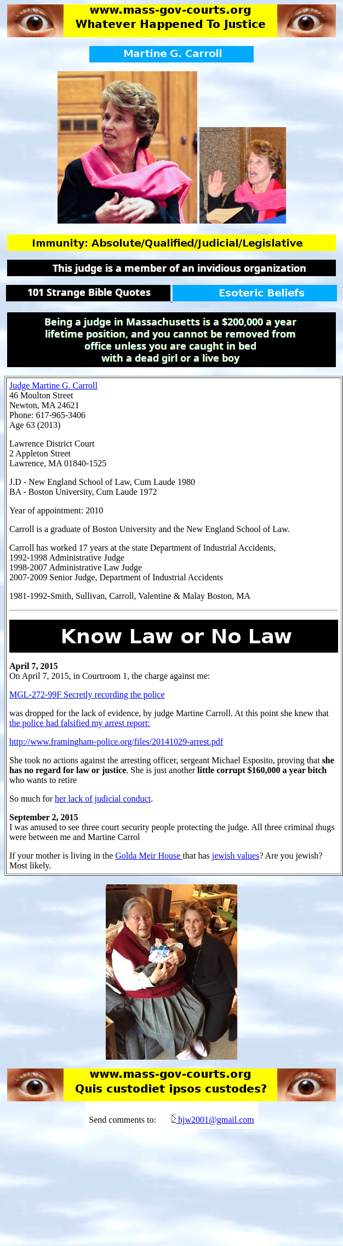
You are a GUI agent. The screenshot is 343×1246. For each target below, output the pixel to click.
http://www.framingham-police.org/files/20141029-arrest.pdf (116, 741)
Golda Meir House (148, 855)
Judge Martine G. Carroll (53, 385)
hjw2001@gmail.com (216, 1119)
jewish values (236, 855)
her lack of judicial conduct (103, 798)
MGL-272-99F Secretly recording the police (86, 694)
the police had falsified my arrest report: (79, 723)
